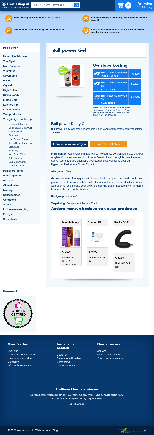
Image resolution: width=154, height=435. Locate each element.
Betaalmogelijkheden (69, 358)
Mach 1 (7, 80)
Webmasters (42, 430)
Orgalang (13, 135)
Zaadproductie (12, 114)
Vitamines (9, 70)
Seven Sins (10, 75)
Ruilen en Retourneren (110, 358)
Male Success (11, 66)
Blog (55, 430)
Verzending (63, 361)
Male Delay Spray (17, 162)
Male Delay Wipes (17, 154)
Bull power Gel (15, 158)
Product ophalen (66, 365)
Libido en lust (11, 109)
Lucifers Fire (11, 104)
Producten (10, 47)
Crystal (7, 85)
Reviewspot (139, 431)
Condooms (10, 199)
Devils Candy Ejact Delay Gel (22, 143)
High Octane (10, 90)
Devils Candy (11, 94)
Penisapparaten (12, 175)
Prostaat (8, 180)
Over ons (13, 350)
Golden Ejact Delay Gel (20, 128)
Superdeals (10, 219)
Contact (101, 350)
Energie (8, 214)
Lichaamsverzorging (15, 209)
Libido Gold (10, 99)
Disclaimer (14, 361)
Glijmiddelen (11, 185)
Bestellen (62, 354)
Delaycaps (13, 147)
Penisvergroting (13, 170)
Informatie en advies (19, 365)
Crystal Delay (15, 131)
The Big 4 (9, 61)
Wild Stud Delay (16, 165)
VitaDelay (13, 150)
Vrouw (7, 204)
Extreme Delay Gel (17, 124)
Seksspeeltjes (11, 194)
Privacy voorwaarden (20, 358)
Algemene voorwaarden (21, 354)
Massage (8, 190)
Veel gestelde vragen (109, 354)
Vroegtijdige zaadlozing (17, 119)
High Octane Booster (18, 139)
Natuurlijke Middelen (15, 56)
